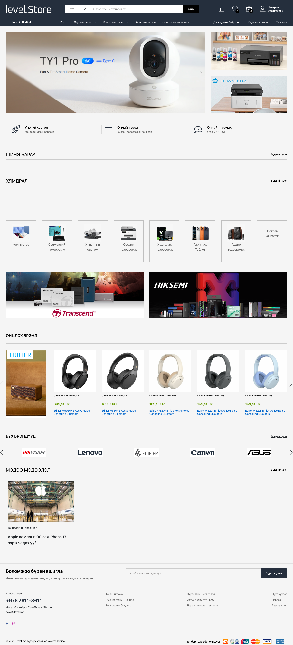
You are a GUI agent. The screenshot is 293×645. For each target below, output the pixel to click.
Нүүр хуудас (279, 594)
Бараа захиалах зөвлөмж (203, 605)
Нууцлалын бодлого (118, 605)
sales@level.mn (15, 611)
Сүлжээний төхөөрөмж (175, 22)
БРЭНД (63, 22)
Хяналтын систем (145, 22)
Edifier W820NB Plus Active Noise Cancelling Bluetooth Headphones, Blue (265, 412)
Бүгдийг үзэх (279, 154)
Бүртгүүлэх (275, 10)
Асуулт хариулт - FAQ (200, 599)
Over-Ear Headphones (67, 395)
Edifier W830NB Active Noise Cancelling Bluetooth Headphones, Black (119, 412)
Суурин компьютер (85, 22)
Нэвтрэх (273, 7)
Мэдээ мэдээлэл (258, 22)
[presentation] (10, 73)
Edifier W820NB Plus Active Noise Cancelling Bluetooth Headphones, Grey (217, 412)
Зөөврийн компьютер (115, 22)
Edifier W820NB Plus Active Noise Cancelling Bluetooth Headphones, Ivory (169, 412)
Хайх (190, 9)
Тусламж (281, 22)
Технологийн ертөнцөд (22, 527)
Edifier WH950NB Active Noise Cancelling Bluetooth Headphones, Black (72, 412)
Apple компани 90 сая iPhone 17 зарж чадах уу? (37, 540)
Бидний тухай (114, 594)
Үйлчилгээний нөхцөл (120, 599)
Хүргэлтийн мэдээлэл (201, 594)
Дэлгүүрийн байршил (226, 22)
